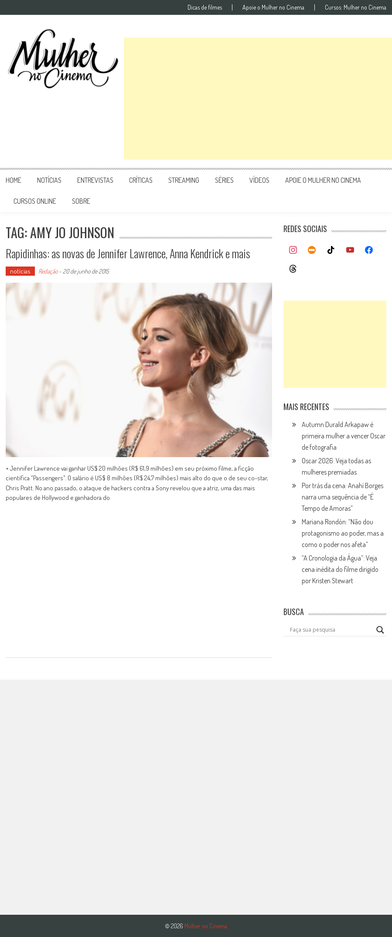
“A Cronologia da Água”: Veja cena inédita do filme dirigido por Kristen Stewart (340, 569)
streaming (183, 180)
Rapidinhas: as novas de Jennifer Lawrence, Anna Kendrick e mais (128, 253)
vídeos (259, 180)
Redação (48, 271)
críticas (141, 180)
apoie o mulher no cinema (323, 180)
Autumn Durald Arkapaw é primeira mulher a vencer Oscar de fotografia (343, 435)
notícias (49, 180)
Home (13, 180)
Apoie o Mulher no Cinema (273, 7)
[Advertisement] (258, 99)
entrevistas (95, 180)
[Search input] (331, 630)
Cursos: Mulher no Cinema (355, 7)
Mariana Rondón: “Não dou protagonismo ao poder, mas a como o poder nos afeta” (343, 533)
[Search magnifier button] (380, 630)
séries (224, 180)
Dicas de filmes (204, 7)
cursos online (35, 201)
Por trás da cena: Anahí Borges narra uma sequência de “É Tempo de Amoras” (342, 497)
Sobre (81, 201)
